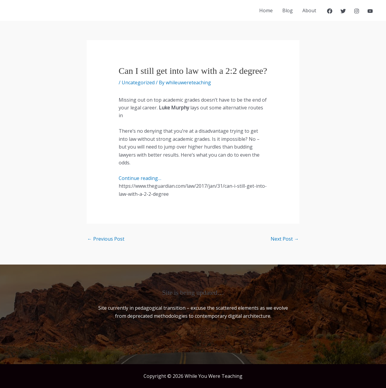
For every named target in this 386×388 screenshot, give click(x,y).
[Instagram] (356, 11)
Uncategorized (138, 82)
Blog (287, 10)
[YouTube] (370, 11)
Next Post (285, 239)
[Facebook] (329, 11)
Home (266, 10)
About (309, 10)
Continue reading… (140, 178)
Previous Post (105, 239)
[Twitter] (343, 11)
